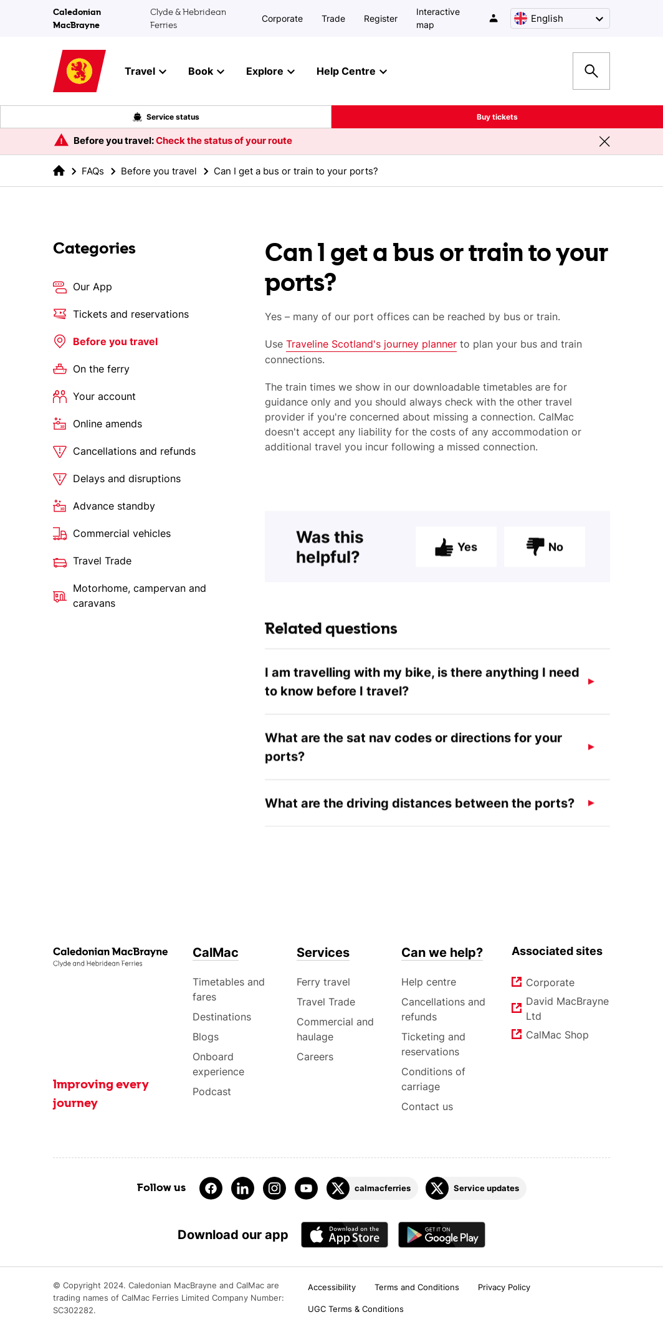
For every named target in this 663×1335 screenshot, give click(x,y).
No (544, 553)
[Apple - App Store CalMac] (344, 1234)
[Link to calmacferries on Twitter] (372, 1188)
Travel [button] (145, 71)
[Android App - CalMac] (441, 1234)
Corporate (282, 18)
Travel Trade (326, 1001)
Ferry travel (323, 982)
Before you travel (159, 171)
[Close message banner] (604, 141)
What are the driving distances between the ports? (420, 810)
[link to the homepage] (59, 170)
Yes (456, 553)
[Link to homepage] (79, 71)
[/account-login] (494, 18)
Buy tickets (497, 116)
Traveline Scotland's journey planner (371, 344)
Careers (315, 1056)
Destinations (222, 1016)
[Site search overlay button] (591, 71)
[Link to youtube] (306, 1188)
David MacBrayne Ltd (568, 1008)
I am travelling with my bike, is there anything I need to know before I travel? (422, 689)
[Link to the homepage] (110, 957)
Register (381, 18)
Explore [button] (270, 71)
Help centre (428, 982)
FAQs (93, 171)
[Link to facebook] (210, 1188)
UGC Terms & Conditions (356, 1309)
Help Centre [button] (352, 71)
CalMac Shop (557, 1035)
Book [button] (206, 71)
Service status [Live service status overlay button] (166, 117)
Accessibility (332, 1287)
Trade (333, 18)
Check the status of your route (224, 140)
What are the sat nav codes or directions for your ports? (413, 754)
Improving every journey (101, 1094)
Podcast (212, 1091)
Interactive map (438, 18)
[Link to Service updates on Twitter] (476, 1188)
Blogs (206, 1036)
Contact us (427, 1106)
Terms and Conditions (416, 1287)
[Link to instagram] (274, 1188)
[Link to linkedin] (242, 1188)
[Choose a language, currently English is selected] (560, 18)
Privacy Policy (504, 1287)
